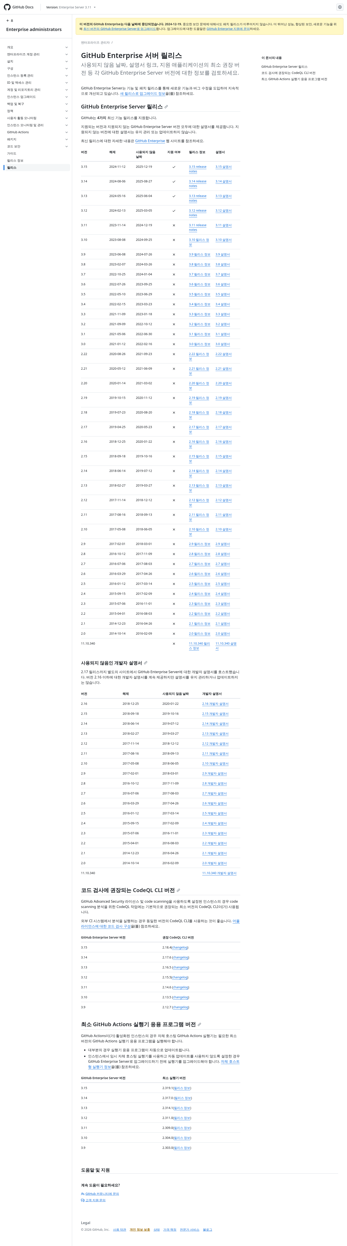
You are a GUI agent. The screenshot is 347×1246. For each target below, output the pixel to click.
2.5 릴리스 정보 (199, 583)
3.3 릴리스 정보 (199, 314)
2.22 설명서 (224, 354)
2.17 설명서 (224, 427)
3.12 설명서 (224, 210)
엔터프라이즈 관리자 (95, 42)
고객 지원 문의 (93, 1200)
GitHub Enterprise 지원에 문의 (228, 29)
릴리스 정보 (182, 1088)
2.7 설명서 (223, 564)
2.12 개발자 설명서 (215, 743)
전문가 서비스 (189, 1229)
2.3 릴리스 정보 (199, 603)
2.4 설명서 (223, 593)
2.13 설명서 (224, 485)
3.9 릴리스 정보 (199, 254)
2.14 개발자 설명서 (215, 723)
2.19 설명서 (224, 398)
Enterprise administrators (34, 29)
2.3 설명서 (223, 603)
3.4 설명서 (223, 304)
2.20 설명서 (224, 383)
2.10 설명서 (224, 529)
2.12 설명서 (224, 500)
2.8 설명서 (223, 554)
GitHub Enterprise (150, 140)
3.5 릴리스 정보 (199, 294)
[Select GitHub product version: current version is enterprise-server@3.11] (71, 7)
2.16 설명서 (224, 441)
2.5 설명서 (223, 583)
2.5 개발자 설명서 (214, 813)
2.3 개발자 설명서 (214, 833)
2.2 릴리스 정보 (199, 613)
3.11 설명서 (224, 225)
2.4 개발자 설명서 (214, 823)
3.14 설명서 (224, 181)
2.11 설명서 (224, 514)
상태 (157, 1229)
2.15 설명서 (224, 456)
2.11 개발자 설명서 (215, 753)
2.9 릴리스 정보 (199, 544)
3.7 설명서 (223, 274)
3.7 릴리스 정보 (199, 274)
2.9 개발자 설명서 (214, 773)
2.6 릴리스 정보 (199, 574)
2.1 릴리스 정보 (199, 623)
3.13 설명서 (224, 196)
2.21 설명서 (224, 368)
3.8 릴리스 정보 (199, 264)
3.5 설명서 (223, 294)
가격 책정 (170, 1229)
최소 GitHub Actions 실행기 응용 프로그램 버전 (141, 1024)
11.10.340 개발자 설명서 (219, 873)
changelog (179, 947)
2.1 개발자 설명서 (214, 853)
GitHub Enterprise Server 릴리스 (124, 106)
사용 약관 (119, 1229)
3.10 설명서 (224, 240)
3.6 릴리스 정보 (199, 284)
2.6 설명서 (223, 574)
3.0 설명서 (223, 344)
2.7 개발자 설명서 (214, 793)
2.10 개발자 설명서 (215, 763)
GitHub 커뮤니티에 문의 (100, 1194)
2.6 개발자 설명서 (214, 803)
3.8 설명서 (223, 264)
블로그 (207, 1229)
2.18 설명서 (224, 412)
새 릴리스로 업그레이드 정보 (142, 93)
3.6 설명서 (223, 284)
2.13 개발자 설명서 (215, 733)
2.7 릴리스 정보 (199, 564)
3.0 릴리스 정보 (199, 344)
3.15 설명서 (224, 166)
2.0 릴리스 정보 (199, 633)
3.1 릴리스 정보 (199, 334)
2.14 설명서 (224, 471)
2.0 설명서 (223, 633)
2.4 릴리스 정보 (199, 593)
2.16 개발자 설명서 (215, 703)
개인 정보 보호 (140, 1229)
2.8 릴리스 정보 (199, 554)
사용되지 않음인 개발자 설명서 (114, 663)
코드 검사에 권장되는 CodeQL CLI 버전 (130, 890)
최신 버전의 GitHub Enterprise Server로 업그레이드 (119, 29)
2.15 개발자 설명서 (215, 713)
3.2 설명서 (223, 324)
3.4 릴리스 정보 (199, 304)
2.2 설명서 (223, 613)
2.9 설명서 (223, 544)
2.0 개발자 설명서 (214, 863)
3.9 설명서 (223, 254)
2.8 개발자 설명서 (214, 783)
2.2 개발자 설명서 (214, 843)
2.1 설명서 (223, 623)
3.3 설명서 (223, 314)
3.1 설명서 (223, 334)
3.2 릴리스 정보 (199, 324)
